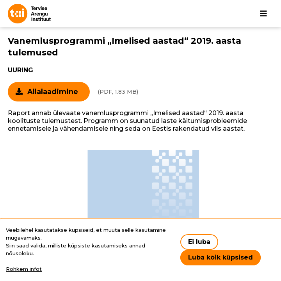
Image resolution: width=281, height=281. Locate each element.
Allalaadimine (52, 91)
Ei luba (199, 241)
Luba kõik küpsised (220, 257)
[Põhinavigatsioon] (263, 13)
